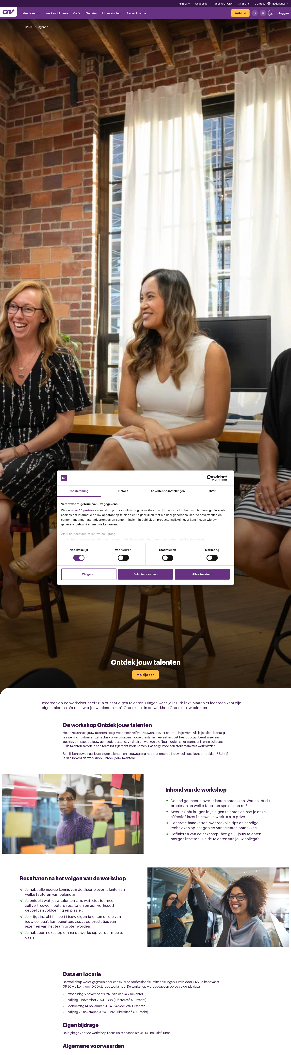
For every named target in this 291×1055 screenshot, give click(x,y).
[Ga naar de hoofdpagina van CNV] (9, 12)
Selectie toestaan (145, 574)
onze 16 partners (83, 510)
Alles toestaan (202, 574)
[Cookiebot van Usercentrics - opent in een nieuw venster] (212, 478)
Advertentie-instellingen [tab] (168, 491)
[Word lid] (240, 13)
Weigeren (88, 574)
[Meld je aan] (145, 675)
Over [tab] (212, 491)
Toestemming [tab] (79, 491)
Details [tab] (123, 491)
